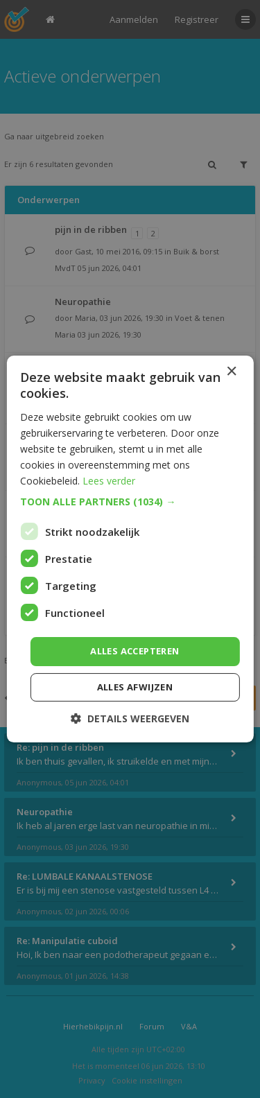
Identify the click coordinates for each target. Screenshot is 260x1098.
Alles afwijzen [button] (135, 687)
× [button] (231, 372)
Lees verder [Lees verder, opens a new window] (109, 480)
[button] (129, 502)
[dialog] (130, 549)
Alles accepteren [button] (134, 651)
